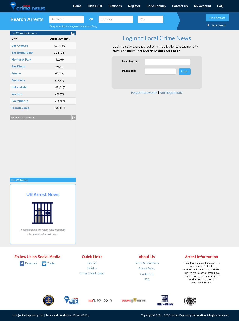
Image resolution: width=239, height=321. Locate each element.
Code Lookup (156, 6)
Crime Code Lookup (92, 273)
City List (92, 263)
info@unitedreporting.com (28, 315)
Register (134, 6)
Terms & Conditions (147, 263)
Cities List (95, 6)
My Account (202, 6)
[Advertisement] (43, 147)
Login (184, 71)
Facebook (28, 263)
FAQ (220, 6)
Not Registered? (171, 92)
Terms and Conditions (58, 315)
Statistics (115, 6)
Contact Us (180, 6)
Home (77, 6)
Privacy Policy (146, 268)
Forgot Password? (144, 92)
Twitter (48, 263)
